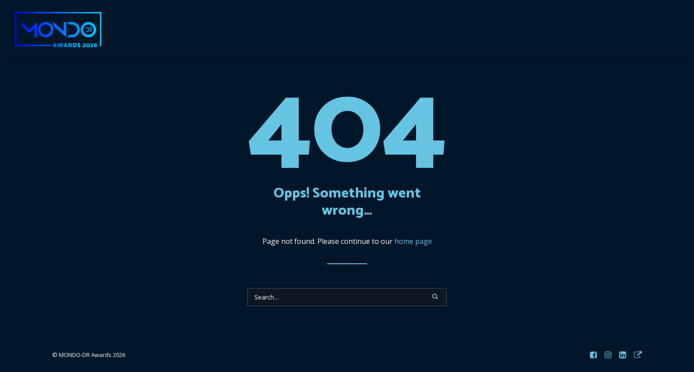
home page (413, 241)
